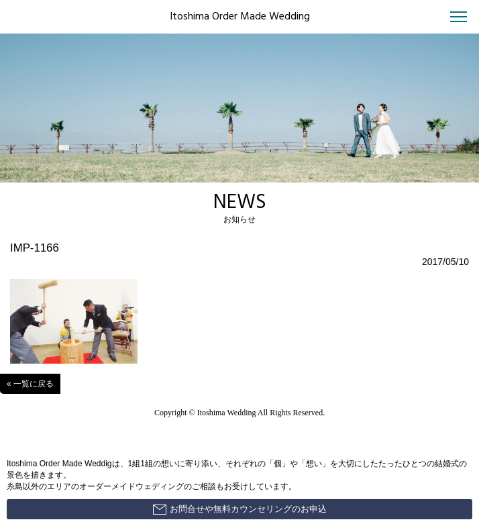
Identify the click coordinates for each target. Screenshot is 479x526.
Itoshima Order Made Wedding (240, 16)
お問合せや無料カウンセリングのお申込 (240, 509)
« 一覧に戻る (30, 383)
